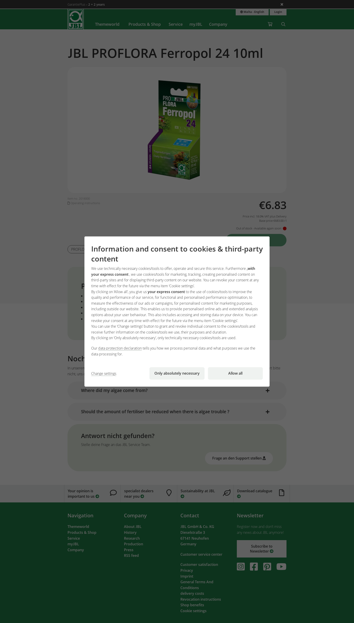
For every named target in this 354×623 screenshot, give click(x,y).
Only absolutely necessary (177, 373)
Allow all (235, 373)
